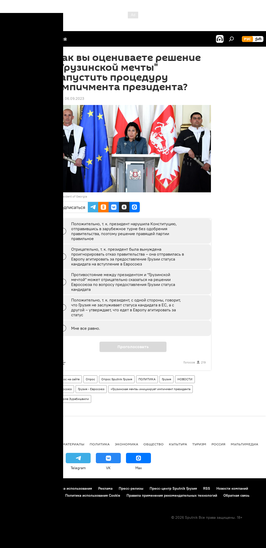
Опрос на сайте (68, 379)
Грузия (166, 379)
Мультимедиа (244, 444)
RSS (206, 488)
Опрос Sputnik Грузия (116, 379)
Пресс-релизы (131, 488)
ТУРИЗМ (199, 444)
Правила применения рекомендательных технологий (172, 495)
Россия (218, 444)
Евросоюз (64, 389)
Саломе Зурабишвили (73, 399)
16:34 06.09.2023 (69, 98)
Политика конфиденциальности (32, 495)
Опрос (90, 379)
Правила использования (71, 488)
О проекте (14, 488)
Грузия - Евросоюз (91, 389)
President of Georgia (72, 196)
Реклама (105, 488)
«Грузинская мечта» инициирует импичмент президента (150, 389)
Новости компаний (232, 488)
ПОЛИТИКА (147, 379)
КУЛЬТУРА (178, 444)
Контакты (37, 488)
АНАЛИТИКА (39, 444)
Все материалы (69, 444)
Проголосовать (133, 347)
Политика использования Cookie (92, 495)
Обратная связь (236, 495)
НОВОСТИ (184, 379)
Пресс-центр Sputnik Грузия (173, 488)
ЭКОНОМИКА (126, 444)
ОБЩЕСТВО (153, 444)
